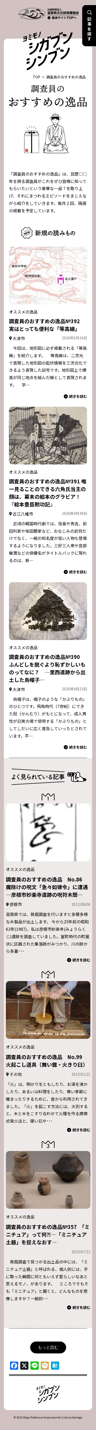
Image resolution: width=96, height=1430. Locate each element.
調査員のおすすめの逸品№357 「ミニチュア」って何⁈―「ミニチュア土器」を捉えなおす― (48, 1234)
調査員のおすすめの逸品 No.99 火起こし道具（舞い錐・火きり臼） (47, 1060)
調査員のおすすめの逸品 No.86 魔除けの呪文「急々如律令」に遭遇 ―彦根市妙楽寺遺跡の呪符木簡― (49, 887)
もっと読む (48, 1347)
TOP (36, 76)
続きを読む (75, 396)
